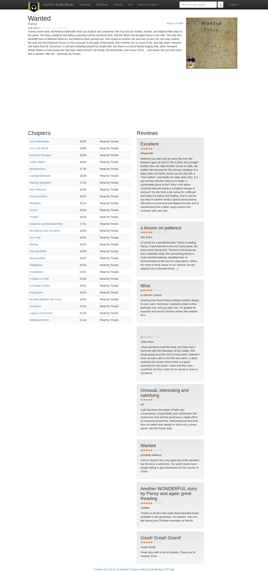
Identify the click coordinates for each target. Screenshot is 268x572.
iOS (130, 4)
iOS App (169, 569)
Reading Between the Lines (45, 299)
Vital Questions (38, 196)
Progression (36, 292)
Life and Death (37, 251)
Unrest (33, 210)
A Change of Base (39, 285)
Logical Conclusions (41, 313)
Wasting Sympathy (40, 182)
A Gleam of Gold (39, 278)
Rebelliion (35, 203)
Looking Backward (40, 175)
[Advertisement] (134, 98)
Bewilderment (37, 168)
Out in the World (38, 148)
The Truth (35, 237)
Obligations (35, 265)
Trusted (33, 216)
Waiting (33, 244)
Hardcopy (85, 4)
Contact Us (100, 569)
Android (118, 4)
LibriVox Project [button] (148, 4)
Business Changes (40, 155)
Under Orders (37, 162)
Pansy (32, 24)
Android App (155, 569)
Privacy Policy (138, 569)
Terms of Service (118, 569)
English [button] (234, 4)
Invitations (35, 306)
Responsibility (37, 258)
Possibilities (36, 271)
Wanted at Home (39, 319)
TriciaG (179, 23)
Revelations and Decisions (44, 230)
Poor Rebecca (37, 189)
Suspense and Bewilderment (46, 223)
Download (102, 4)
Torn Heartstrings (39, 141)
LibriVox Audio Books (58, 4)
